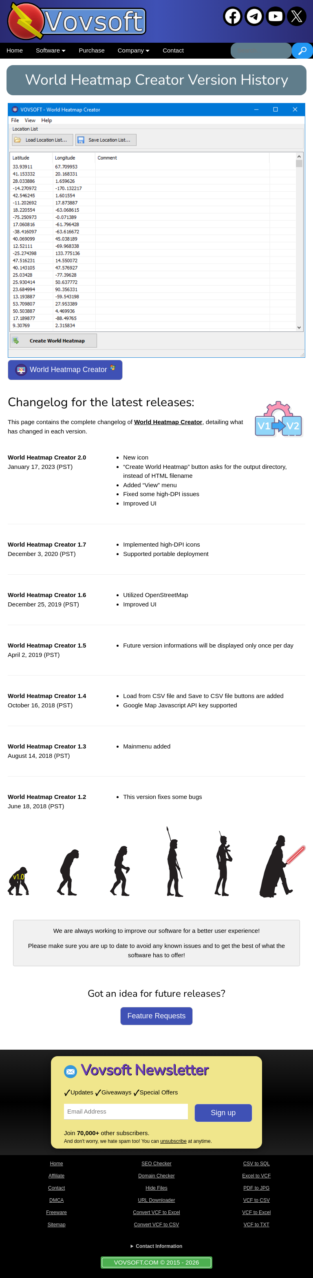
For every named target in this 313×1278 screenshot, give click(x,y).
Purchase (91, 50)
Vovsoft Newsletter (144, 1070)
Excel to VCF (256, 1176)
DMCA (56, 1200)
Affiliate (56, 1176)
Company (134, 50)
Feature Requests (156, 1016)
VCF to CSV (256, 1200)
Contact (173, 50)
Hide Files (156, 1188)
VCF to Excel (256, 1212)
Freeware (56, 1212)
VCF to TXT (256, 1225)
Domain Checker (156, 1176)
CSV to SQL (256, 1163)
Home (15, 50)
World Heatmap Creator (65, 369)
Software (51, 50)
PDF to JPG (256, 1188)
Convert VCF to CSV (156, 1225)
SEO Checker (156, 1163)
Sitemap (57, 1225)
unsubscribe (173, 1141)
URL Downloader (156, 1200)
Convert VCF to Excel (156, 1212)
